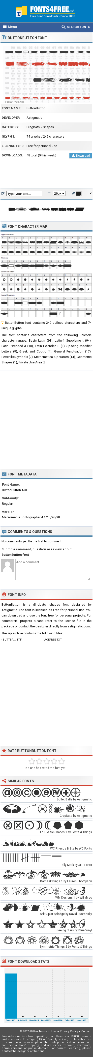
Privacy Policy (69, 1031)
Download (81, 155)
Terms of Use (48, 1031)
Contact (86, 1031)
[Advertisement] (46, 175)
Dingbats (33, 127)
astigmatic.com (79, 626)
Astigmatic (34, 117)
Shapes (48, 127)
